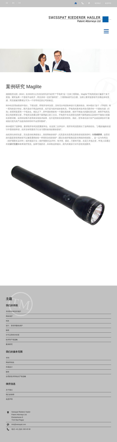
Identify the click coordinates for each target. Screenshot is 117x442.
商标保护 (9, 316)
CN (19, 3)
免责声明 (108, 3)
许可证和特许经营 (12, 335)
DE (7, 3)
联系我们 (98, 3)
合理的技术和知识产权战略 (16, 376)
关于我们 (9, 390)
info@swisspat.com (18, 424)
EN (13, 3)
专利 (7, 358)
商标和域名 (10, 362)
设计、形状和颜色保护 (14, 326)
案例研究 (9, 344)
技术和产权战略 (12, 340)
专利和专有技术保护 (13, 311)
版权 (7, 330)
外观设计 (9, 367)
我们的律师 (10, 395)
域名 (7, 321)
